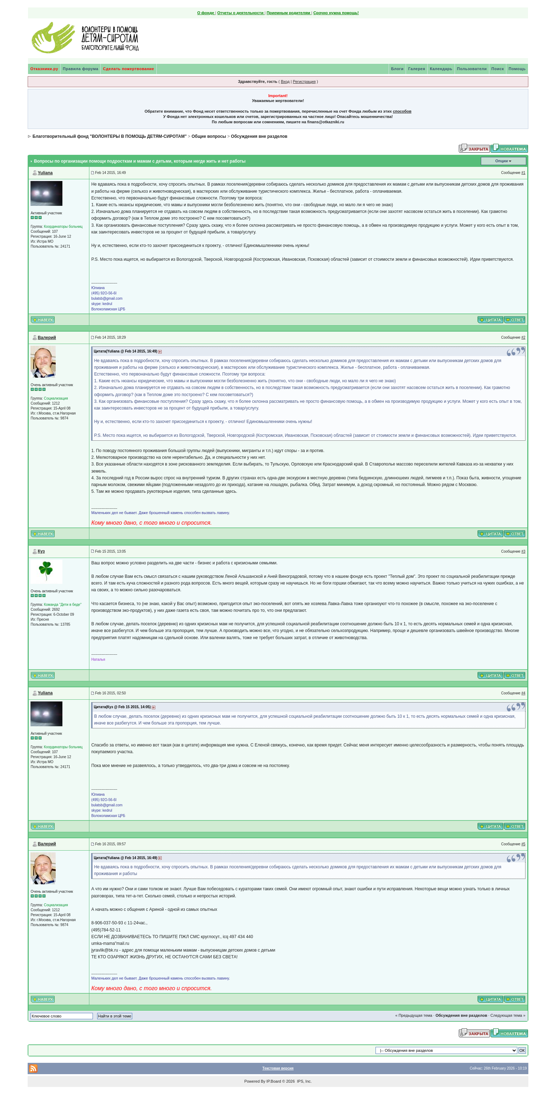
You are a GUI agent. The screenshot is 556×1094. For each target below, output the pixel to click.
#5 (523, 844)
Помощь (517, 69)
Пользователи (472, 69)
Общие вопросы (208, 136)
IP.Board (273, 1081)
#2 (523, 337)
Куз (41, 551)
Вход (285, 81)
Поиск (497, 69)
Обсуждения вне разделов (259, 136)
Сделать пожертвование (128, 69)
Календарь (441, 69)
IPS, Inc (304, 1081)
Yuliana (45, 172)
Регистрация (304, 81)
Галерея (416, 69)
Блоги (397, 69)
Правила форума (80, 69)
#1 (523, 173)
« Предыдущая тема (413, 1015)
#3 (523, 551)
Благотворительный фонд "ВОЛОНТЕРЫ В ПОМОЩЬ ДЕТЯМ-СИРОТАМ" (110, 136)
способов (402, 111)
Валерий (47, 337)
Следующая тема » (507, 1015)
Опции (501, 161)
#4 (523, 693)
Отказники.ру (44, 69)
